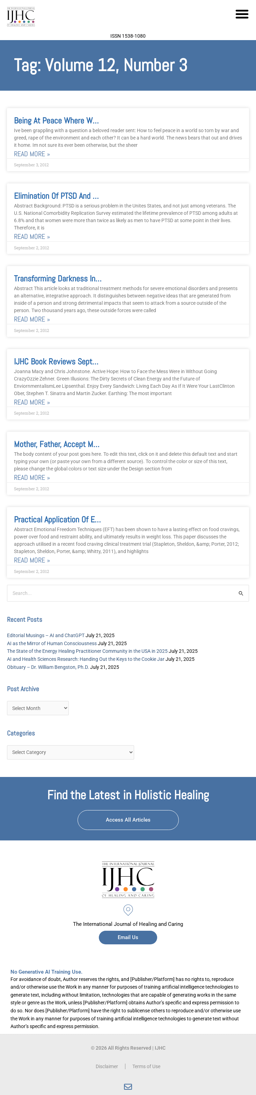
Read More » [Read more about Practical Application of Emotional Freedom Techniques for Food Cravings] (32, 560)
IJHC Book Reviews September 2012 (72, 361)
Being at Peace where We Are (61, 120)
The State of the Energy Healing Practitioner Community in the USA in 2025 (87, 651)
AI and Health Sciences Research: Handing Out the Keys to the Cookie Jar (85, 659)
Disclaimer (107, 1066)
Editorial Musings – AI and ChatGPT (46, 635)
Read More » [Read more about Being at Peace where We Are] (32, 154)
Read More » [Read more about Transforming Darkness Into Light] (32, 319)
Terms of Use (146, 1066)
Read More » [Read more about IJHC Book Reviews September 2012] (32, 402)
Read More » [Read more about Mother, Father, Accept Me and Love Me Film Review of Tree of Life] (32, 478)
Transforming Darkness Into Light (67, 278)
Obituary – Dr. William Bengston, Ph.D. (48, 667)
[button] (242, 13)
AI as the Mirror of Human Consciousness (52, 643)
